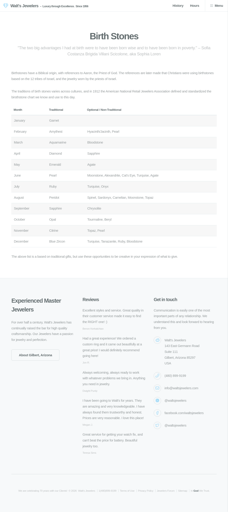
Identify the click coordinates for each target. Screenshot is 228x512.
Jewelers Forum (165, 490)
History (178, 5)
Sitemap (182, 490)
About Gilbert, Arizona (35, 355)
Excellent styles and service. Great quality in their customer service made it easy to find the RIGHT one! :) (112, 316)
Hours (194, 5)
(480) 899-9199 (175, 376)
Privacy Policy (145, 490)
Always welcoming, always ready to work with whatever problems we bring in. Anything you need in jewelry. (113, 378)
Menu (219, 5)
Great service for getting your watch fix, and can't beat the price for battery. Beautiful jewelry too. (112, 440)
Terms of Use (127, 490)
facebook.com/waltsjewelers (184, 413)
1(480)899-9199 (107, 490)
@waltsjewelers (175, 400)
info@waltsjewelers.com (181, 388)
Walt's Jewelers (24, 5)
